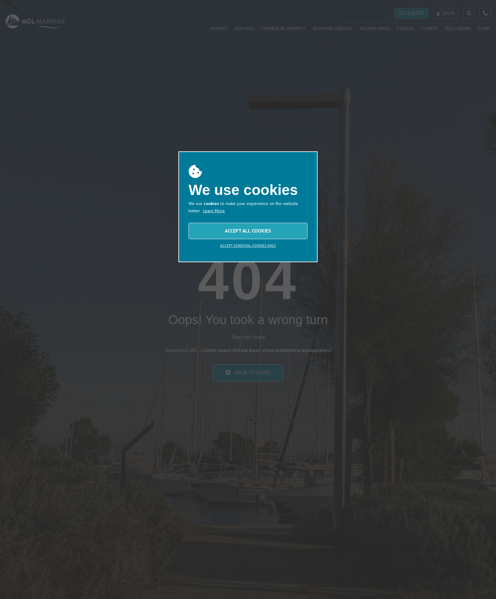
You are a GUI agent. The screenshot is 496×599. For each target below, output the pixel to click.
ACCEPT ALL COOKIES (248, 230)
